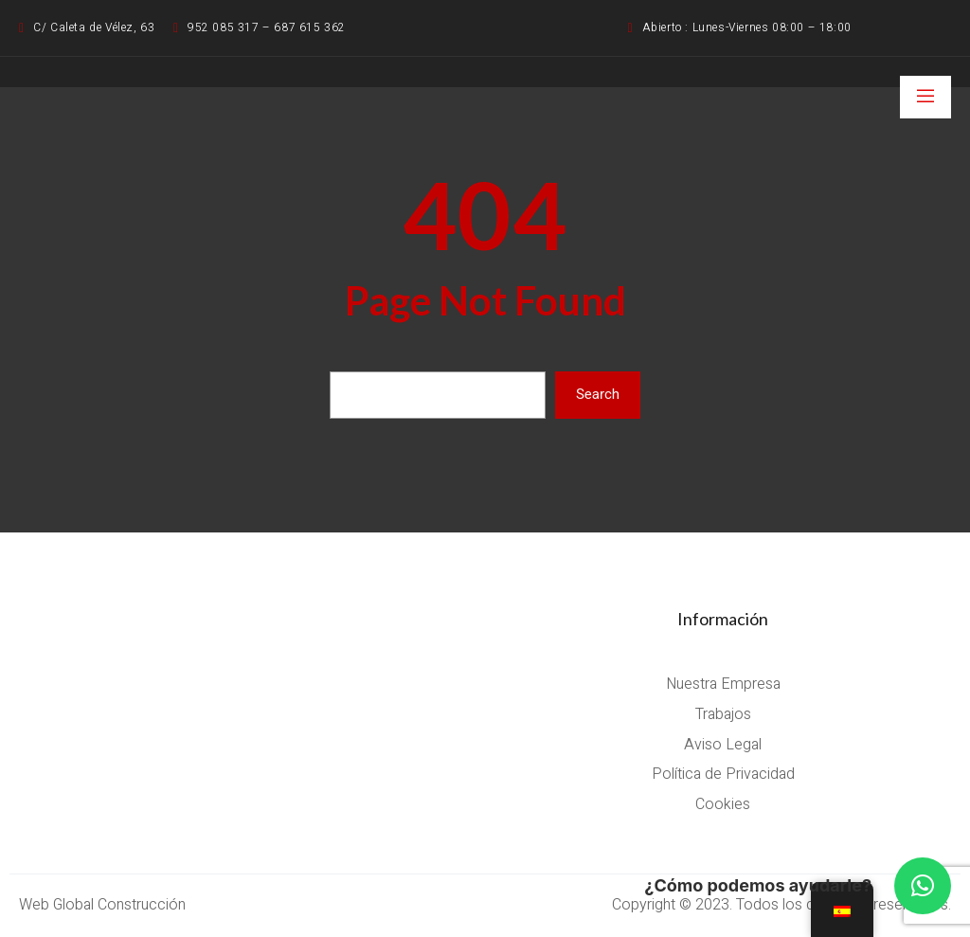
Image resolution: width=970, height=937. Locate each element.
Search (598, 394)
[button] (922, 885)
